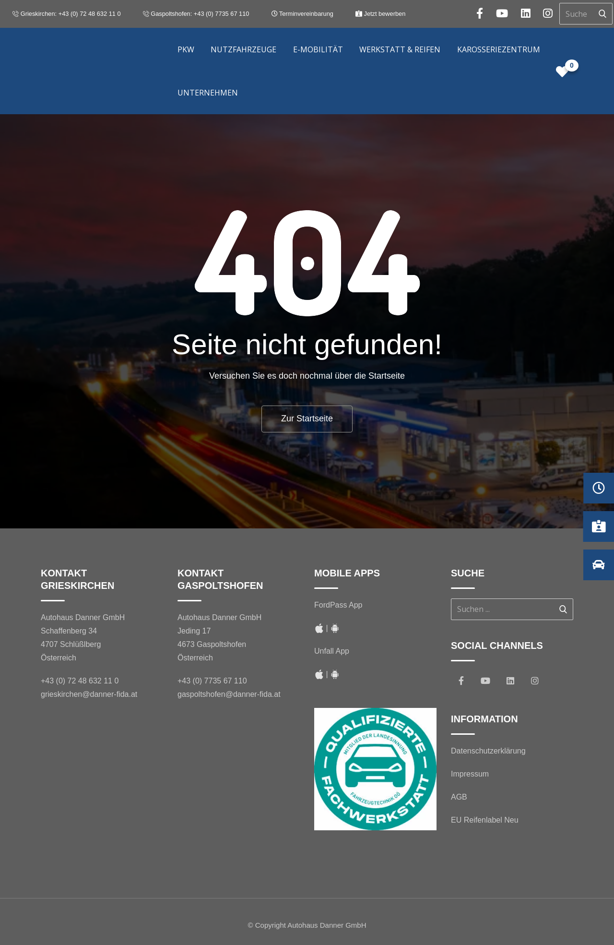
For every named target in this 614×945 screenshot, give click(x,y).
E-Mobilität (318, 49)
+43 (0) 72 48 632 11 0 (79, 681)
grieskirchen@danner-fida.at (89, 694)
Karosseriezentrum (498, 49)
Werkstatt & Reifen (399, 49)
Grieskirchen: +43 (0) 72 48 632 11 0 (66, 13)
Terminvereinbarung (302, 13)
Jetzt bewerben (380, 13)
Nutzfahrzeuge (243, 49)
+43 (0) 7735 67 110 (212, 681)
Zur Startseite (307, 418)
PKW (185, 49)
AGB (459, 797)
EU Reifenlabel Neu (485, 820)
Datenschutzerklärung (488, 751)
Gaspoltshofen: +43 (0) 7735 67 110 (196, 13)
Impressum (470, 774)
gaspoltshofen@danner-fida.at (229, 694)
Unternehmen (207, 92)
